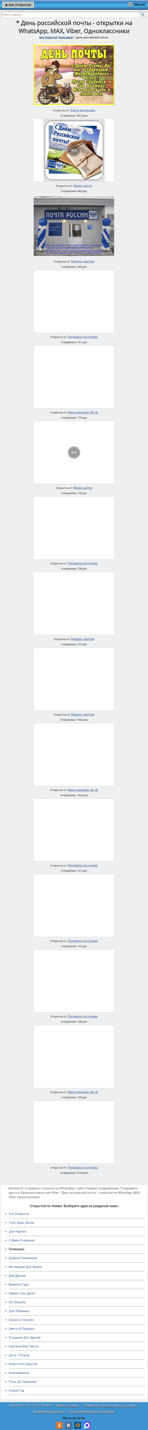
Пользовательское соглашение (92, 1411)
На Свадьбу (17, 1302)
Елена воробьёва (83, 110)
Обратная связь (67, 1405)
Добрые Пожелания (23, 1258)
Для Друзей (17, 1276)
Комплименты (19, 1373)
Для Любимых (19, 1311)
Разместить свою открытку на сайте (110, 1405)
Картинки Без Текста (24, 1346)
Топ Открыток (19, 1214)
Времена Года (19, 1284)
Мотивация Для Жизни (25, 1267)
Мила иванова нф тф (83, 412)
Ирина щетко (82, 186)
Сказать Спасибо (21, 1320)
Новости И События (23, 1364)
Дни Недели (17, 1231)
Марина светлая (83, 261)
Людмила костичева (83, 337)
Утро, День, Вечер (21, 1223)
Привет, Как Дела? (22, 1293)
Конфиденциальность (49, 1411)
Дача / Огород (19, 1355)
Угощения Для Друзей (24, 1337)
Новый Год (16, 1390)
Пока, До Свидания (22, 1382)
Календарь (66, 37)
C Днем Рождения (22, 1240)
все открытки (18, 5)
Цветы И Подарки (21, 1329)
